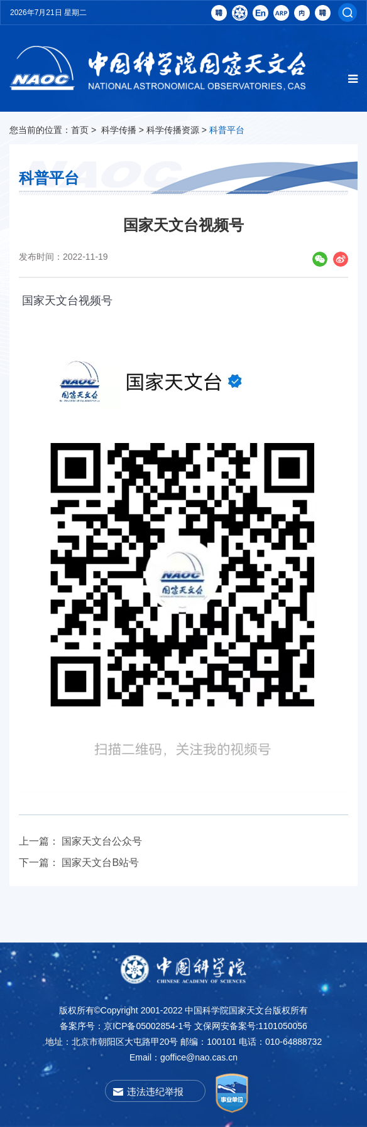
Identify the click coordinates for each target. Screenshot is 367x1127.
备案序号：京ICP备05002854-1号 (126, 1026)
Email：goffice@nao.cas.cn (183, 1057)
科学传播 (118, 130)
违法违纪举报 (155, 1091)
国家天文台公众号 (102, 841)
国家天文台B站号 (100, 862)
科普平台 (226, 130)
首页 (80, 130)
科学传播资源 (172, 130)
